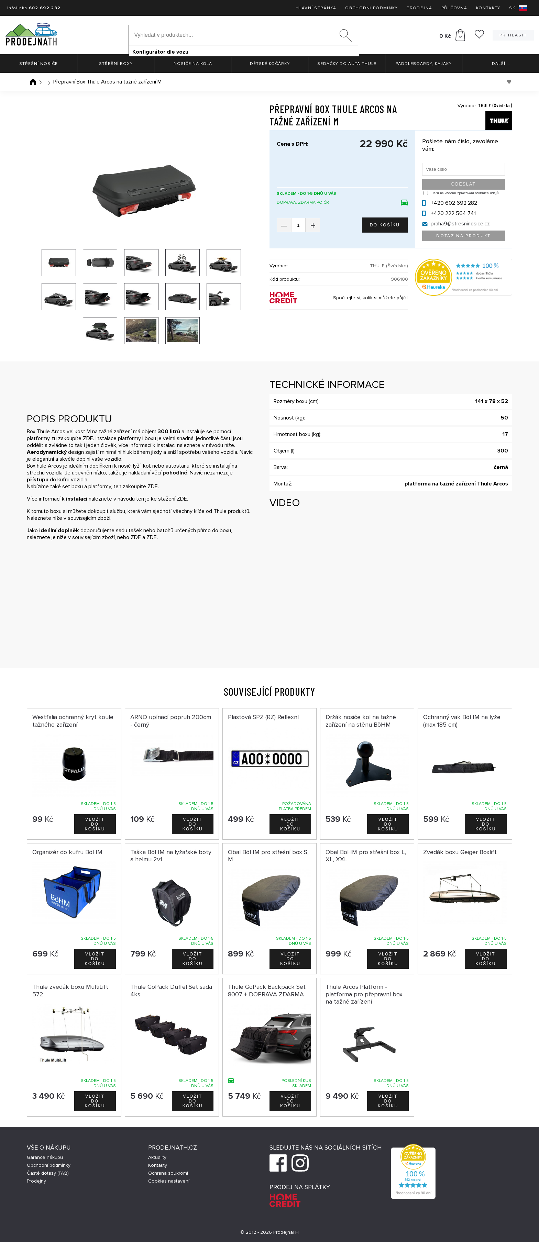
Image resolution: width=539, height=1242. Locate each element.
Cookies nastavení (168, 1181)
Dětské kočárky (270, 63)
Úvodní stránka (33, 82)
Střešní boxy (116, 63)
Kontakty (488, 8)
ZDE (88, 438)
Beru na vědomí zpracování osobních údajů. (465, 193)
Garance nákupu (45, 1157)
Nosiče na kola (193, 63)
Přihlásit (513, 35)
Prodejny (36, 1181)
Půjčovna (454, 8)
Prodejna (419, 8)
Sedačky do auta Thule (346, 63)
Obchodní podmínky (371, 8)
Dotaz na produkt (463, 235)
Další (501, 63)
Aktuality (157, 1157)
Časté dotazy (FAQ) (48, 1173)
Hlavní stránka (316, 8)
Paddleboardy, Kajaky (424, 63)
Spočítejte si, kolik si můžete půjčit (370, 298)
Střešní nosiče (38, 63)
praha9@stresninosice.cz (460, 223)
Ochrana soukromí (168, 1173)
